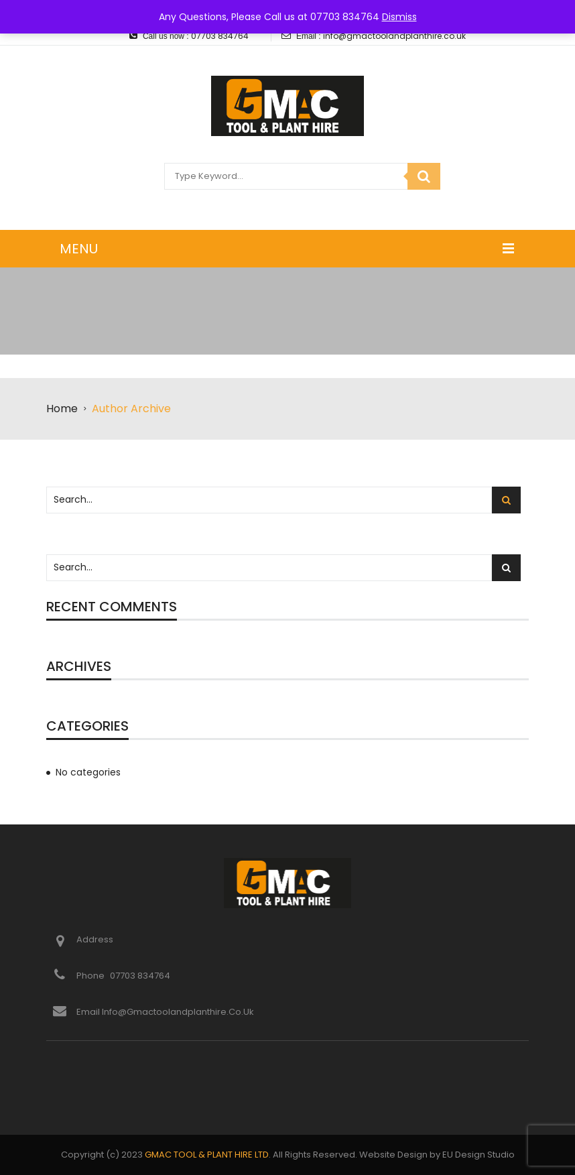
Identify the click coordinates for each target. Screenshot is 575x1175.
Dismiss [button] (399, 16)
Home (62, 408)
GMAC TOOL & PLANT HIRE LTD (207, 1154)
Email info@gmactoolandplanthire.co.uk (165, 1011)
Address (94, 939)
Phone (91, 975)
